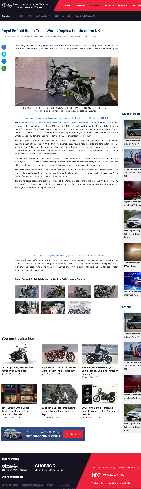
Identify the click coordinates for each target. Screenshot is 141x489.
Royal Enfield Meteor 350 (86, 16)
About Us (96, 467)
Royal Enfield (75, 36)
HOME (67, 5)
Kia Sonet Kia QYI (43, 16)
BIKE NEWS (95, 5)
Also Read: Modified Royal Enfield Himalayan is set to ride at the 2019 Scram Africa (66, 255)
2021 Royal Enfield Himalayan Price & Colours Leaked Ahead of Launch (99, 411)
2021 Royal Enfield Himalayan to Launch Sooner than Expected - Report (58, 411)
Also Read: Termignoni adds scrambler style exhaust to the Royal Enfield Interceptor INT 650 (66, 118)
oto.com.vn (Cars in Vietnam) (15, 470)
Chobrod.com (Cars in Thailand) (49, 470)
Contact (121, 467)
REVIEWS (109, 5)
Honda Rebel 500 (23, 16)
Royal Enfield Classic (34, 36)
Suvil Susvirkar (90, 36)
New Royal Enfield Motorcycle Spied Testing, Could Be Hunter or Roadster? (100, 370)
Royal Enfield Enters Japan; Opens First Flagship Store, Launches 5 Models (15, 411)
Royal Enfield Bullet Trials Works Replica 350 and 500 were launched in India (56, 122)
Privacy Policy (108, 467)
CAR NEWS (80, 5)
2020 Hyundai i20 (62, 16)
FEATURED (123, 5)
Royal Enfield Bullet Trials (56, 36)
